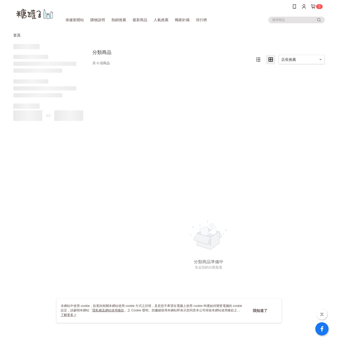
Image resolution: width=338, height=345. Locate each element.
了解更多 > (68, 315)
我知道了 (260, 310)
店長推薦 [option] (288, 59)
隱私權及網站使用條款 (108, 310)
